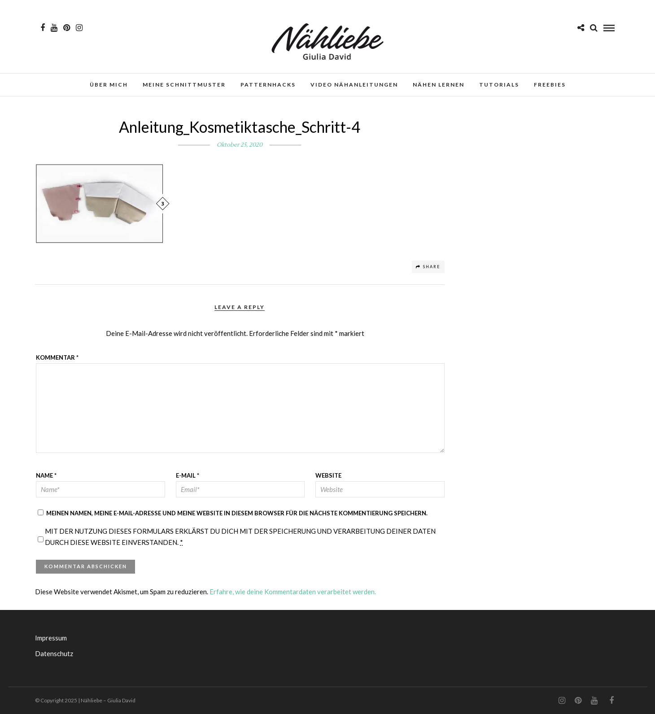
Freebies (550, 84)
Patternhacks (268, 84)
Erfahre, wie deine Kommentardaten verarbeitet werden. (293, 592)
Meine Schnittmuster (184, 84)
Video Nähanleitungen (354, 84)
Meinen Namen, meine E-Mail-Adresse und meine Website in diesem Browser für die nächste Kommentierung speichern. (237, 513)
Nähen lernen (438, 84)
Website (328, 475)
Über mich (109, 84)
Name (46, 475)
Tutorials (499, 84)
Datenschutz (54, 653)
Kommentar (57, 357)
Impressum (51, 638)
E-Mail (187, 475)
